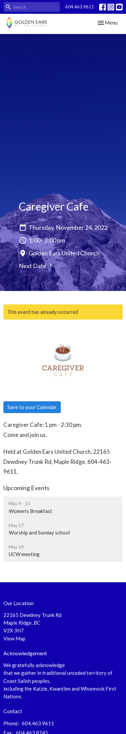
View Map (14, 638)
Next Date (36, 265)
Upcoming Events (26, 487)
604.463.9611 (79, 6)
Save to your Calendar (32, 407)
